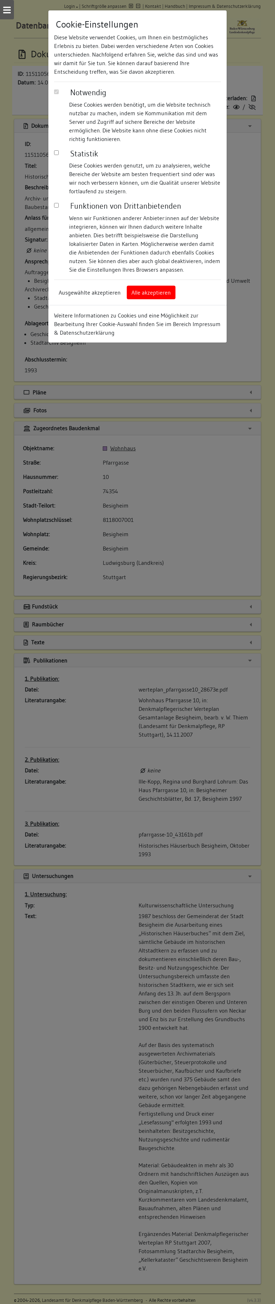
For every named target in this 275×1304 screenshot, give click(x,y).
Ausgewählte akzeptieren (90, 292)
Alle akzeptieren (151, 292)
